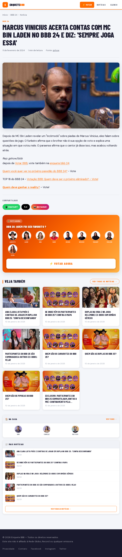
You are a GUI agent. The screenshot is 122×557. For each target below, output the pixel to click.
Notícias (101, 4)
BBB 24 (13, 15)
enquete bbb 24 (59, 163)
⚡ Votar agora (61, 263)
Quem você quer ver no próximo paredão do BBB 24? (35, 171)
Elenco (113, 4)
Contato (22, 548)
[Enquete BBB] (14, 4)
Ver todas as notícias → (104, 281)
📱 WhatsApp (11, 207)
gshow (56, 50)
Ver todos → (111, 419)
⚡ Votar (87, 4)
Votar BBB (21, 163)
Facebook (36, 548)
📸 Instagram (40, 207)
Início (5, 15)
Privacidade (8, 548)
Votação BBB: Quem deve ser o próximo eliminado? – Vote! (62, 179)
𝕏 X (25, 207)
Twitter (62, 548)
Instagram (50, 548)
